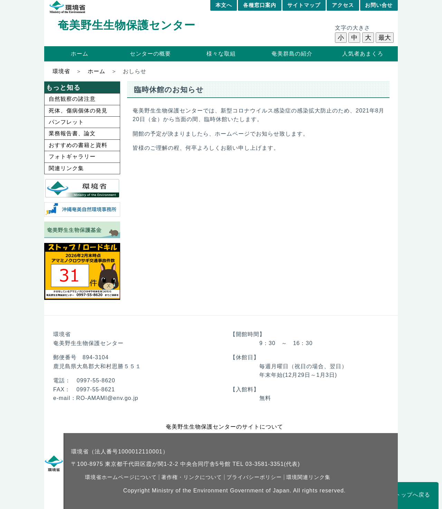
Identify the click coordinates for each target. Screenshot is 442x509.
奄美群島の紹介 (292, 54)
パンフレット (66, 122)
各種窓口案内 (259, 5)
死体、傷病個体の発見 (78, 111)
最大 (384, 37)
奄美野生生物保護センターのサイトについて (224, 427)
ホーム (79, 54)
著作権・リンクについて (191, 477)
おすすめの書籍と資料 (78, 145)
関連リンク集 (66, 168)
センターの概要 (150, 54)
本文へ (223, 5)
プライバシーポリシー (254, 477)
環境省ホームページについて (121, 477)
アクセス (343, 5)
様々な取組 (221, 54)
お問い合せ (379, 5)
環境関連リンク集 (308, 477)
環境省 (61, 71)
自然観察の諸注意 (72, 99)
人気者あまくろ (362, 54)
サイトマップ (303, 5)
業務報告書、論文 (72, 133)
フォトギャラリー (72, 156)
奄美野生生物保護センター (126, 25)
